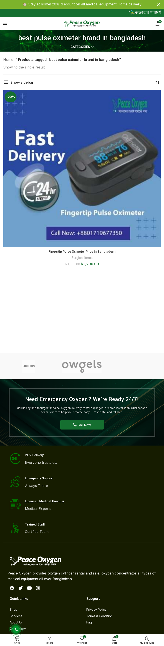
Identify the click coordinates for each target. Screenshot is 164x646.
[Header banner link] (75, 4)
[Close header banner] (158, 4)
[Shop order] (157, 82)
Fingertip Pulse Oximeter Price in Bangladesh (82, 251)
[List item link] (44, 609)
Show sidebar (22, 82)
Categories (80, 46)
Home (8, 59)
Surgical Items (82, 258)
